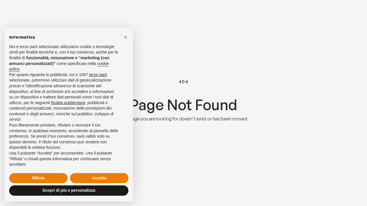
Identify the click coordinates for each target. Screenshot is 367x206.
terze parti (98, 74)
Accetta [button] (99, 178)
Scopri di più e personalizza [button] (68, 190)
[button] (125, 37)
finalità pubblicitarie (68, 102)
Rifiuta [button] (38, 178)
